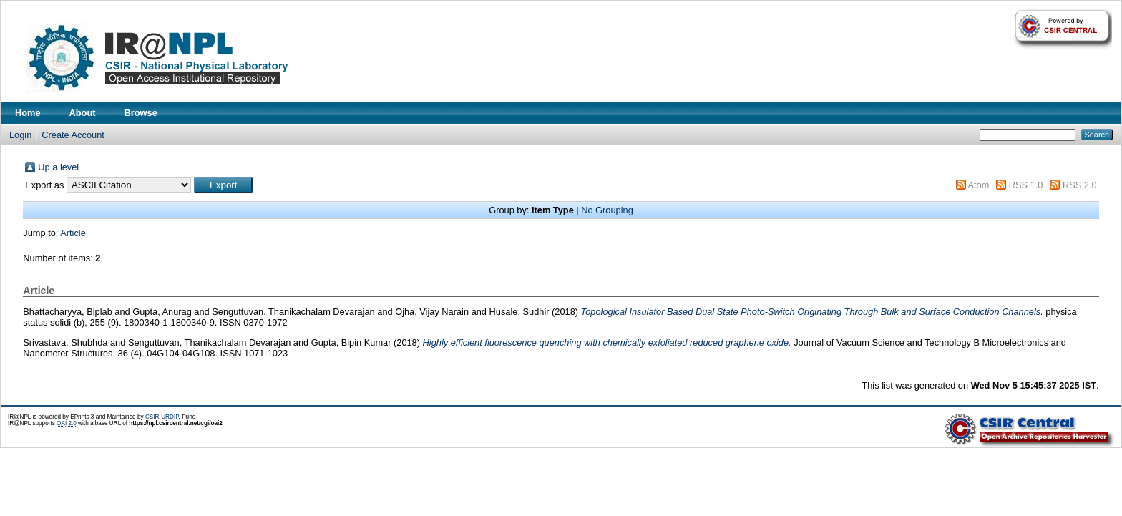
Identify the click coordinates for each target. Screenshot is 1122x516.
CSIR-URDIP (162, 417)
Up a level (58, 167)
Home (28, 112)
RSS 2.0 (1080, 185)
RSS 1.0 (1026, 185)
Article (73, 233)
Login (20, 135)
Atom (978, 185)
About (82, 112)
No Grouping (607, 210)
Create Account (73, 135)
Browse (141, 112)
